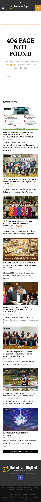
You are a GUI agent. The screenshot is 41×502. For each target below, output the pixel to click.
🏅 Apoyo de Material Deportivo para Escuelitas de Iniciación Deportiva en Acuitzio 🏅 (19, 181)
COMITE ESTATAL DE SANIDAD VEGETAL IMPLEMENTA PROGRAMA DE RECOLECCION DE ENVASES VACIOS (20, 134)
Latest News (10, 102)
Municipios (8, 156)
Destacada (8, 109)
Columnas (33, 500)
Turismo (20, 500)
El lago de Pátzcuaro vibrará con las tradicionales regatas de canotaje (19, 394)
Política (32, 494)
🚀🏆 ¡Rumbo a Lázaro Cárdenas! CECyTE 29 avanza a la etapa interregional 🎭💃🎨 (17, 223)
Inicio (6, 494)
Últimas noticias (15, 494)
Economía (5, 497)
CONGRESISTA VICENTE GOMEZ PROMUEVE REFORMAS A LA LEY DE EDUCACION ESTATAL (18, 309)
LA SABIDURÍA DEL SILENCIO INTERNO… (15, 434)
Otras (26, 500)
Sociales (7, 328)
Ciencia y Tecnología (9, 500)
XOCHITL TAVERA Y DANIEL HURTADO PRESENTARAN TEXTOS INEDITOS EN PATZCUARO (19, 265)
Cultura (28, 497)
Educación (8, 284)
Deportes (7, 370)
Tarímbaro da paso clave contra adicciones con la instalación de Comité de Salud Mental (17, 353)
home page (10, 65)
